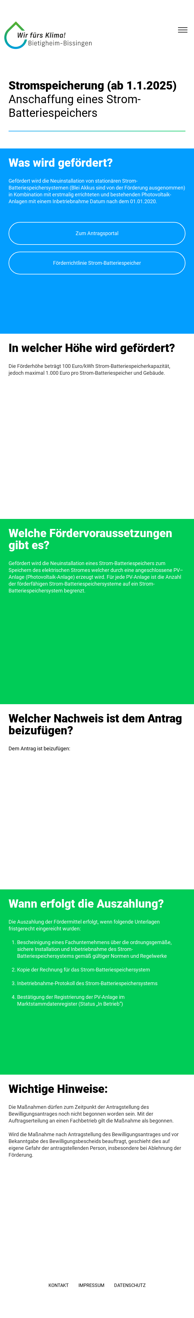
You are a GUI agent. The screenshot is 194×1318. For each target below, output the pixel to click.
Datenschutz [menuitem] (130, 1285)
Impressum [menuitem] (91, 1285)
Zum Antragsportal (97, 233)
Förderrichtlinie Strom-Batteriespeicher (97, 263)
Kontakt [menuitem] (58, 1285)
